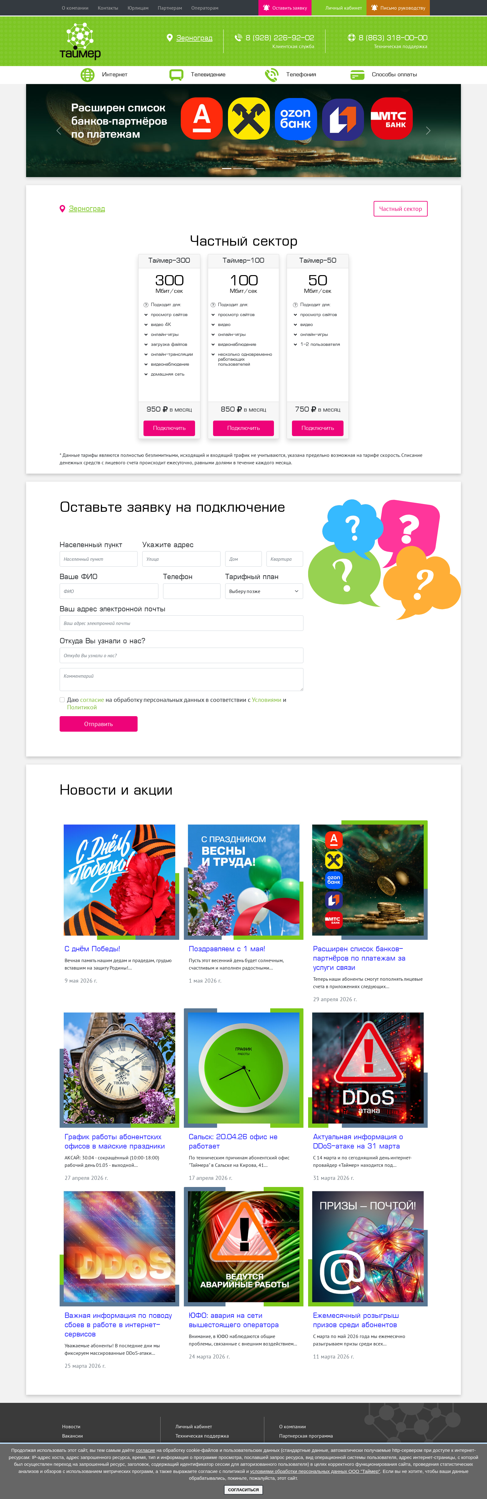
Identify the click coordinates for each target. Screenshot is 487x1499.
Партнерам (170, 8)
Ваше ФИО (79, 577)
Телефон (178, 577)
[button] (58, 130)
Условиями (266, 700)
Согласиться (243, 1490)
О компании (75, 8)
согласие (92, 700)
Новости (71, 1426)
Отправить (98, 724)
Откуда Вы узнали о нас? (102, 641)
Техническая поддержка (202, 1436)
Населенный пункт (91, 545)
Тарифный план (252, 577)
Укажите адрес (167, 545)
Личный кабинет (193, 1426)
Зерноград (87, 209)
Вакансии (72, 1436)
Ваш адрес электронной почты (112, 609)
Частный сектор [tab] (400, 209)
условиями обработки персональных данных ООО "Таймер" (315, 1471)
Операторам (204, 8)
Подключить (169, 428)
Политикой (82, 707)
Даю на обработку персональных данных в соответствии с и (176, 703)
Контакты (108, 8)
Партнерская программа (306, 1436)
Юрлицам (138, 8)
